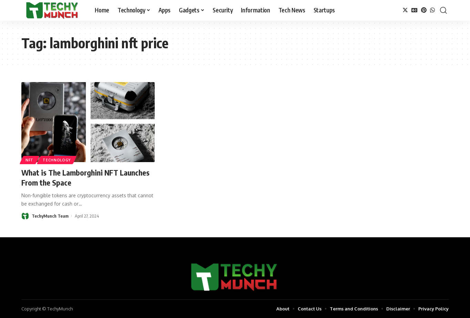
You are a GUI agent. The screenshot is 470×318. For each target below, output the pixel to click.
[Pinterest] (423, 10)
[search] (443, 10)
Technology (57, 160)
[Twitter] (405, 10)
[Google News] (414, 10)
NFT (29, 160)
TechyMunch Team (50, 216)
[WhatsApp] (432, 10)
